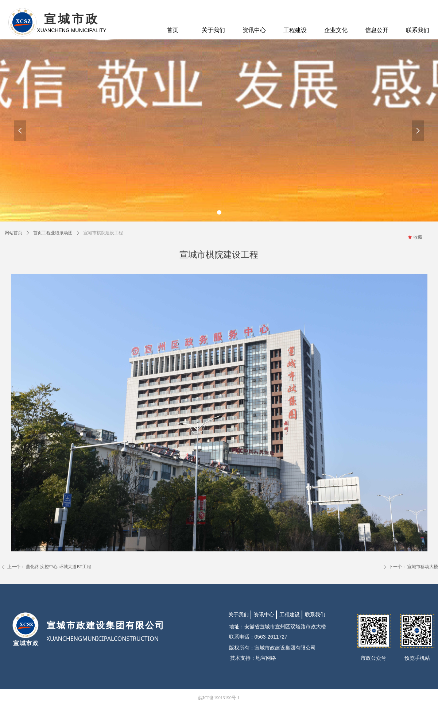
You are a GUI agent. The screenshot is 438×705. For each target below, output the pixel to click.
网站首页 (13, 232)
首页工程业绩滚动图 (53, 232)
